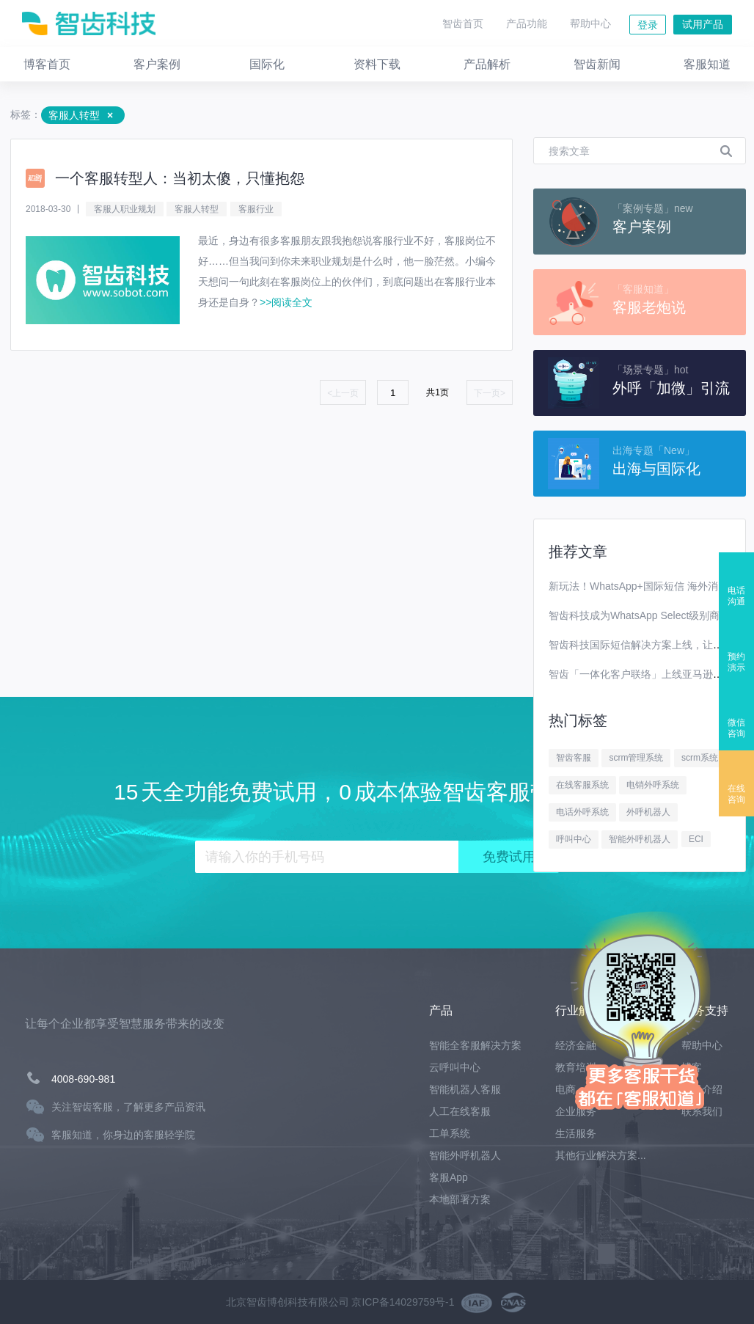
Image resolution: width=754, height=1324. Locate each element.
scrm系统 (699, 758)
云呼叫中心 (454, 1067)
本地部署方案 (460, 1199)
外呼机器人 (648, 812)
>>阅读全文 (286, 302)
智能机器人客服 (465, 1089)
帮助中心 (590, 23)
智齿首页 (462, 23)
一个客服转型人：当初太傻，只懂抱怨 (179, 178)
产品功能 (526, 23)
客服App (448, 1177)
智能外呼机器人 (639, 839)
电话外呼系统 (582, 812)
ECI (696, 839)
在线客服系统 (582, 785)
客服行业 (256, 209)
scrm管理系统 (636, 758)
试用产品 (702, 24)
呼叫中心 (573, 839)
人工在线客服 (460, 1111)
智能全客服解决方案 (475, 1045)
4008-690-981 (83, 1079)
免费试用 (509, 856)
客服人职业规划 (124, 209)
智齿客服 (573, 758)
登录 (647, 25)
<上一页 (343, 393)
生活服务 (575, 1133)
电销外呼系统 (652, 785)
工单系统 (449, 1133)
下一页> (489, 393)
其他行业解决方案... (600, 1155)
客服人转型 (197, 209)
